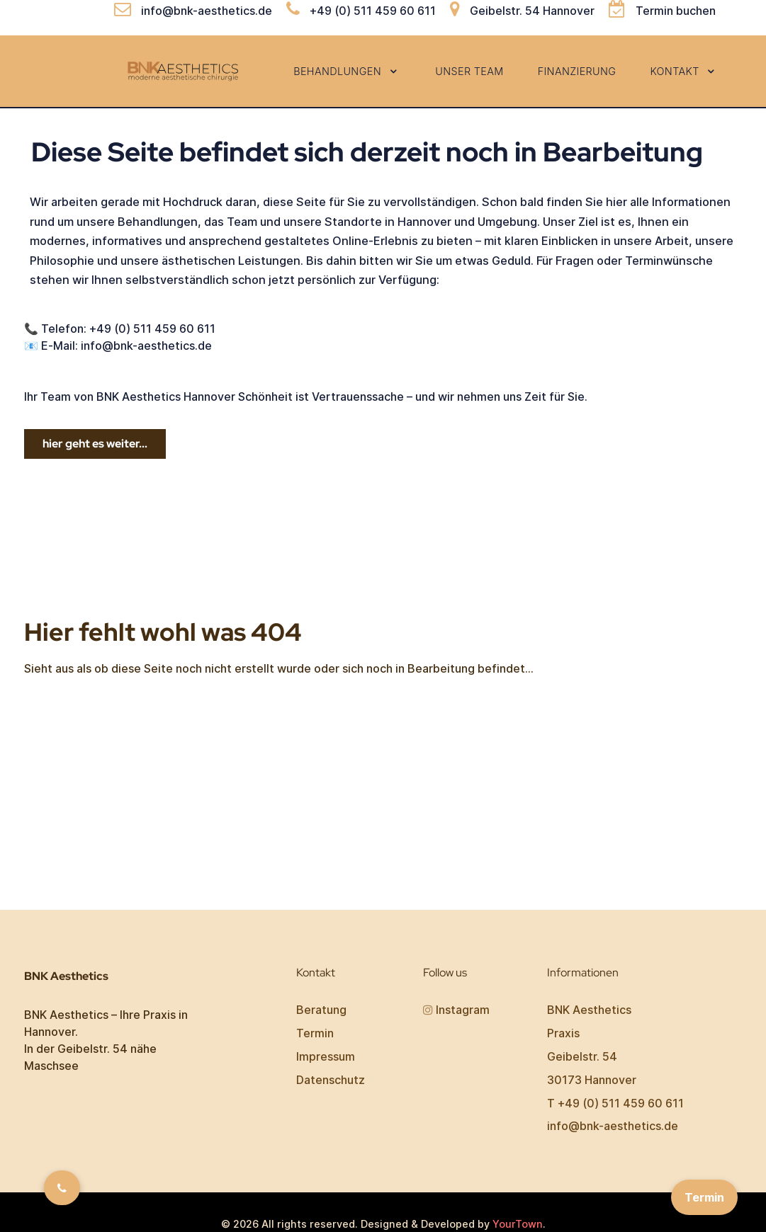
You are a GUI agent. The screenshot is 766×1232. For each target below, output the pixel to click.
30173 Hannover (591, 1080)
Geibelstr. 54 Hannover (532, 11)
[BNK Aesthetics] (184, 70)
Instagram (463, 1010)
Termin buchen (676, 11)
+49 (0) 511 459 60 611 (373, 11)
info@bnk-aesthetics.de (206, 11)
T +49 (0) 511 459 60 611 (615, 1103)
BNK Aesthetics (589, 1010)
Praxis (563, 1033)
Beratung (321, 1010)
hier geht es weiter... (95, 443)
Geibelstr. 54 (582, 1056)
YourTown (517, 1224)
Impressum (325, 1056)
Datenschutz (330, 1080)
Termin (315, 1033)
